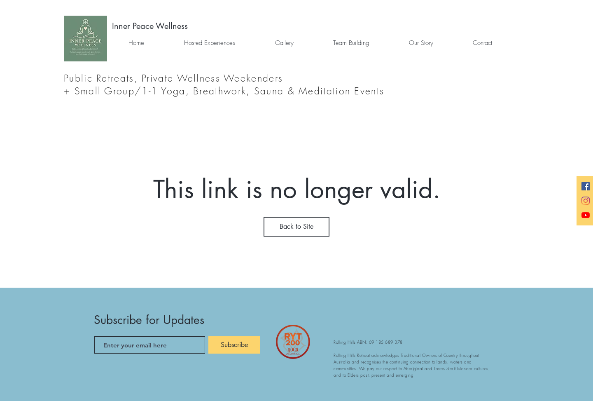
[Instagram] (585, 201)
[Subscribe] (234, 345)
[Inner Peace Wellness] (150, 26)
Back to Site (296, 226)
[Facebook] (585, 186)
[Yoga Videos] (585, 215)
